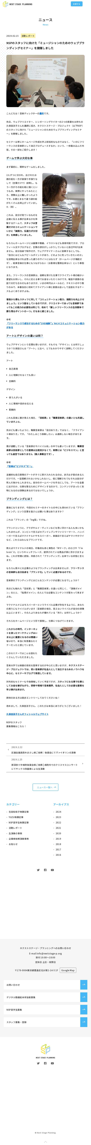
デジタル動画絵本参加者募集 (20, 996)
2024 (58, 811)
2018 (58, 844)
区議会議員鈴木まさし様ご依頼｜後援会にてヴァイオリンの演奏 (45, 749)
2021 (58, 827)
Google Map (68, 969)
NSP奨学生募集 (14, 1009)
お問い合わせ (13, 984)
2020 (58, 833)
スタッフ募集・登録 (16, 1021)
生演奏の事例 (15, 833)
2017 (58, 849)
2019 (58, 838)
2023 (58, 817)
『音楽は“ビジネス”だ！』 (19, 466)
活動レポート (15, 827)
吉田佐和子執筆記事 (19, 811)
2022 (58, 822)
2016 (58, 854)
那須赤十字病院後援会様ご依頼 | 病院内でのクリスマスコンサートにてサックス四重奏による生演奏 (45, 763)
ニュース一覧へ (44, 787)
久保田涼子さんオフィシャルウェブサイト (27, 714)
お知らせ (13, 844)
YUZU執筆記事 (16, 817)
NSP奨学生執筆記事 (19, 822)
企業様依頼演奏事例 (19, 838)
